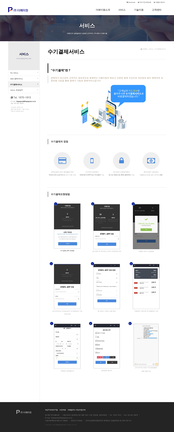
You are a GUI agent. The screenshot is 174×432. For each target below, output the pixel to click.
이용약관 (63, 410)
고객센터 (156, 11)
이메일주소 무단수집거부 (77, 410)
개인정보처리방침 (51, 410)
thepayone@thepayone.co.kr (26, 105)
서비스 (121, 11)
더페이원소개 (103, 11)
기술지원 (138, 11)
